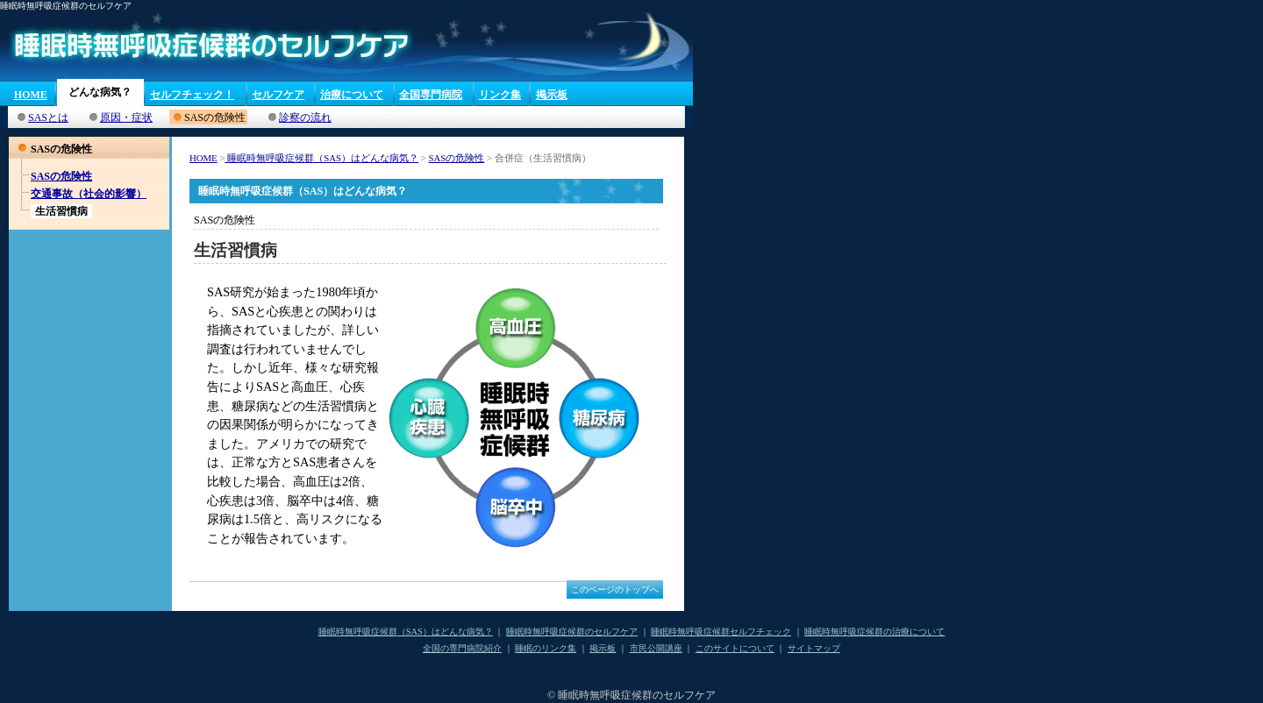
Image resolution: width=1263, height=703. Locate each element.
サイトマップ (814, 648)
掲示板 (551, 95)
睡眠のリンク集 (545, 648)
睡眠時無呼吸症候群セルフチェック (721, 631)
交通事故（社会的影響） (88, 194)
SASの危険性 (61, 176)
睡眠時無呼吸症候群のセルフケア (572, 631)
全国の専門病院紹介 (462, 648)
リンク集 (500, 95)
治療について (351, 95)
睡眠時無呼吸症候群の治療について (874, 631)
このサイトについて (735, 648)
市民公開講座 (656, 648)
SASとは (48, 117)
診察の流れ (305, 117)
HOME (30, 95)
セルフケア (278, 95)
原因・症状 (126, 117)
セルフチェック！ (192, 95)
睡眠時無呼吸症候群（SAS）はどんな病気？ (321, 158)
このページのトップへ (615, 589)
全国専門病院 (430, 95)
